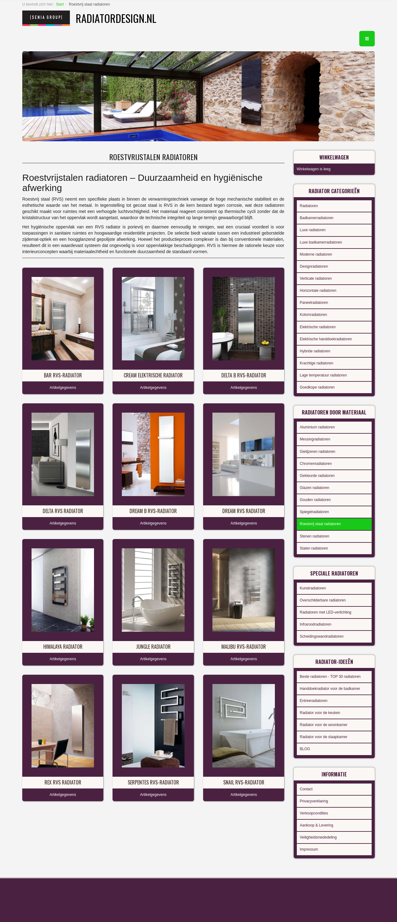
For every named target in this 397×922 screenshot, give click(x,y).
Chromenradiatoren (316, 463)
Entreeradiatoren (313, 701)
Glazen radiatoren (314, 488)
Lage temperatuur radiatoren (323, 375)
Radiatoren (309, 206)
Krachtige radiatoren (316, 363)
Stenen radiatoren (314, 536)
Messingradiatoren (315, 439)
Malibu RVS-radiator (243, 646)
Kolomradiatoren (313, 314)
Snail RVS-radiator (243, 782)
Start (60, 4)
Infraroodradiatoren (315, 624)
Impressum (309, 849)
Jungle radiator (153, 646)
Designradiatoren (314, 266)
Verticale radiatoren (316, 278)
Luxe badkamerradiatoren (321, 242)
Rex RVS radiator (63, 782)
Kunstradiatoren (313, 588)
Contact (306, 789)
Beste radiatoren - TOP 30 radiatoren (330, 676)
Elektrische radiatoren (318, 327)
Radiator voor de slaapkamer (324, 737)
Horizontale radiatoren (318, 290)
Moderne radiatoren (316, 254)
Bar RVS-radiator (63, 375)
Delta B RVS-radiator (243, 375)
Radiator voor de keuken (320, 713)
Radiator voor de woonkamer (324, 725)
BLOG (305, 749)
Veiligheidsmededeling (318, 837)
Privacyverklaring (314, 801)
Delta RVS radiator (63, 511)
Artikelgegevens (63, 387)
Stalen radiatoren (314, 548)
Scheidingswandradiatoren (322, 636)
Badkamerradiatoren (317, 218)
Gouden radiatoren (315, 500)
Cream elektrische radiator (153, 375)
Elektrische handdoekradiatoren (326, 339)
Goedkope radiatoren (317, 387)
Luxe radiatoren (313, 230)
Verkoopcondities (314, 813)
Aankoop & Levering (316, 825)
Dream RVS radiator (243, 511)
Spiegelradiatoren (314, 512)
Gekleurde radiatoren (317, 476)
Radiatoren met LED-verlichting (326, 612)
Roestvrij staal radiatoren (320, 524)
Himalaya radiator (63, 646)
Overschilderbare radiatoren (323, 600)
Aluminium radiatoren (317, 427)
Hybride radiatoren (315, 351)
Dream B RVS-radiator (153, 511)
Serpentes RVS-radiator (153, 782)
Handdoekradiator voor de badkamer (330, 688)
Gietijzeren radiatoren (317, 451)
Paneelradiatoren (314, 302)
